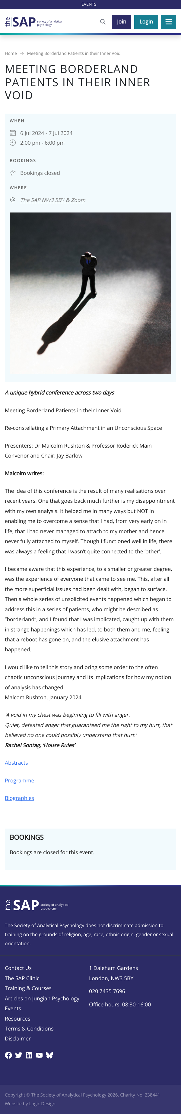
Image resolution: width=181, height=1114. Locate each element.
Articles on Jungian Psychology (42, 998)
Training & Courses (28, 988)
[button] (168, 22)
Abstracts (16, 762)
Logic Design (42, 1104)
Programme (19, 780)
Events (13, 1008)
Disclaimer (18, 1038)
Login (146, 21)
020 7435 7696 (107, 991)
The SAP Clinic (22, 978)
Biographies (19, 798)
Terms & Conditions (29, 1028)
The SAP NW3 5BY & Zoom (52, 200)
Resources (17, 1018)
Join (121, 21)
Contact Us (18, 968)
